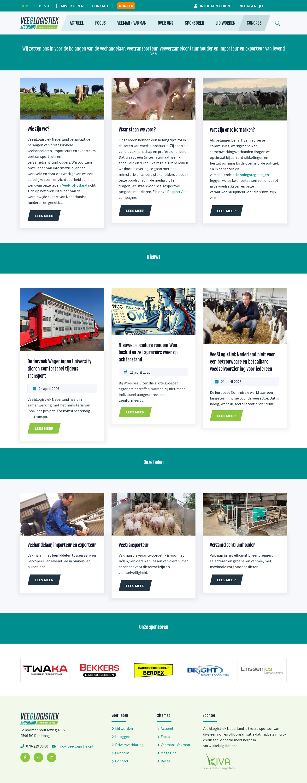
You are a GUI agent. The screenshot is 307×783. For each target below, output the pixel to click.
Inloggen (122, 736)
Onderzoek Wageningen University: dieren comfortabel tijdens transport (60, 369)
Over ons (165, 23)
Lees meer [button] (44, 215)
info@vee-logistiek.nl (75, 746)
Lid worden (225, 23)
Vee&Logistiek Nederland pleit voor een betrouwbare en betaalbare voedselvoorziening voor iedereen (242, 362)
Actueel (77, 23)
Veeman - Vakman (175, 744)
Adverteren (72, 5)
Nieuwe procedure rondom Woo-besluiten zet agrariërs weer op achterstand (149, 352)
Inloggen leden (215, 5)
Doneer (126, 5)
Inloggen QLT (251, 5)
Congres (254, 23)
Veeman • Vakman (131, 23)
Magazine (169, 752)
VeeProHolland (74, 185)
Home (25, 5)
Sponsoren (194, 23)
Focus (100, 23)
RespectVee (176, 191)
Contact (100, 5)
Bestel (45, 5)
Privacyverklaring (129, 744)
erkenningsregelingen (250, 174)
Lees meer (44, 428)
